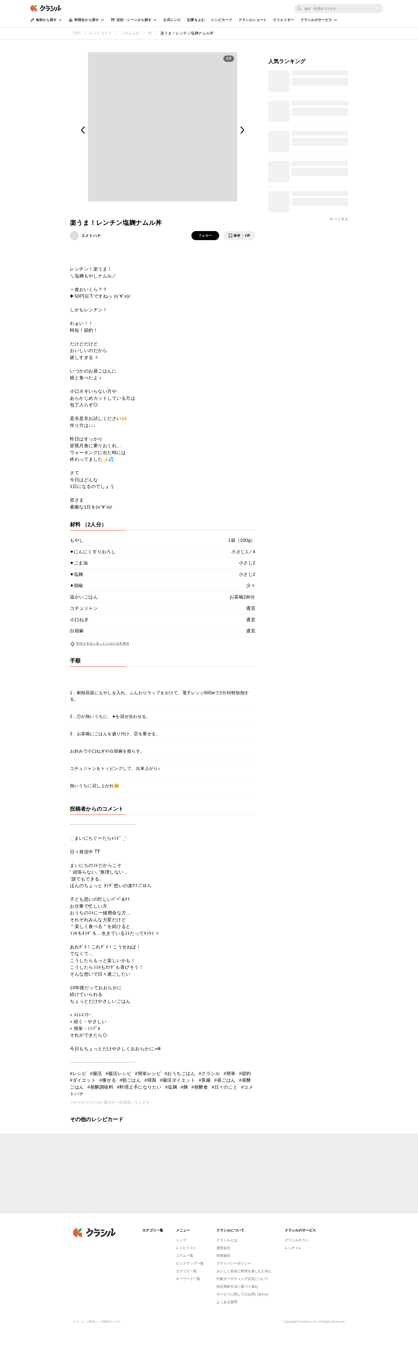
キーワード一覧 (188, 1279)
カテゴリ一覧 (186, 1271)
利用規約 (223, 1256)
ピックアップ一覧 (190, 1263)
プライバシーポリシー (233, 1263)
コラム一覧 (184, 1256)
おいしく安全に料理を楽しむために (244, 1271)
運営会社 (223, 1248)
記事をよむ (196, 20)
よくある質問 (226, 1302)
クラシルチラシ (297, 1240)
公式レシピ (172, 20)
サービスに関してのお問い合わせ (242, 1294)
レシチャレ (293, 1248)
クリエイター (283, 20)
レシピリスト (186, 1248)
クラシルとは (226, 1240)
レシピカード (221, 20)
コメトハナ (91, 235)
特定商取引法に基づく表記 (237, 1287)
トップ (181, 1240)
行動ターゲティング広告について (242, 1279)
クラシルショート (253, 20)
